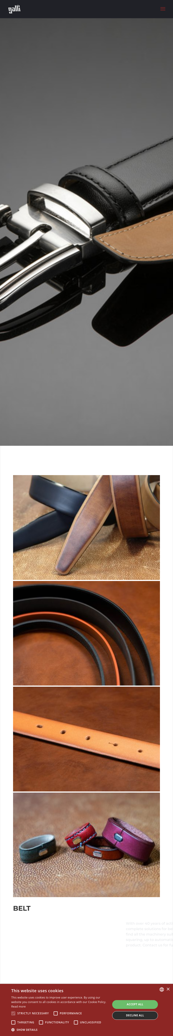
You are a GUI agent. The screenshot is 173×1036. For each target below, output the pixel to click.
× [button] (168, 989)
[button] (59, 1030)
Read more (18, 1006)
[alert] (86, 1010)
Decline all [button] (135, 1015)
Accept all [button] (135, 1004)
